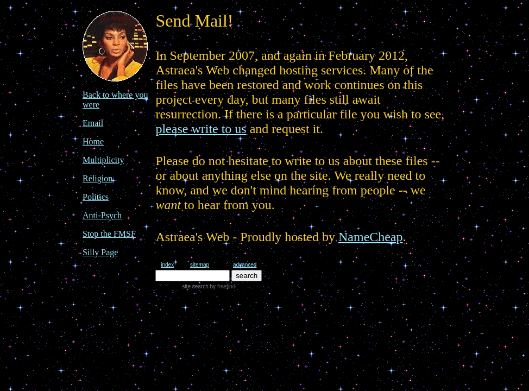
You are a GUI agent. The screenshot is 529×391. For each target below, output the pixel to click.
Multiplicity (103, 160)
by (222, 286)
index (167, 265)
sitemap (199, 265)
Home (93, 141)
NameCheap (370, 237)
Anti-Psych (102, 215)
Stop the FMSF (109, 233)
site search (195, 286)
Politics (96, 196)
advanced (244, 265)
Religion (97, 178)
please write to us (200, 129)
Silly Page (100, 252)
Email (93, 123)
